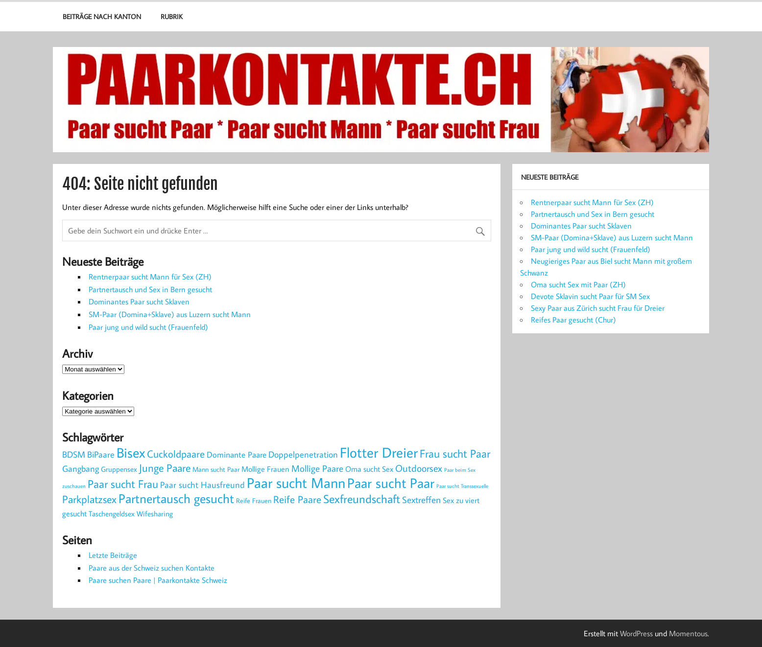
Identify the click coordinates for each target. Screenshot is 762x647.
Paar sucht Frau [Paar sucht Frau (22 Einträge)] (123, 484)
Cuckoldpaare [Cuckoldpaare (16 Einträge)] (176, 454)
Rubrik (172, 16)
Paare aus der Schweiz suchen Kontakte (151, 568)
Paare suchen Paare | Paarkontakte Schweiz (158, 580)
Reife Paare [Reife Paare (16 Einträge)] (297, 499)
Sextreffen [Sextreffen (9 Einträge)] (421, 500)
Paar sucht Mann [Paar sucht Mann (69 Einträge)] (296, 483)
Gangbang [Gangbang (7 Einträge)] (80, 468)
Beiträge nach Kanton (102, 16)
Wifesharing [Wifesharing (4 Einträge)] (155, 513)
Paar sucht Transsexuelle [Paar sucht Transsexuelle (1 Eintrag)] (462, 486)
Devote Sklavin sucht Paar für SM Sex (590, 296)
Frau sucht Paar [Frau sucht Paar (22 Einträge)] (455, 453)
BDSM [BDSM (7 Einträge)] (73, 454)
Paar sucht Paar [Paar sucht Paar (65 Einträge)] (390, 483)
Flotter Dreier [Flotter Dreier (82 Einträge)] (379, 452)
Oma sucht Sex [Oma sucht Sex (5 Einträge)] (369, 468)
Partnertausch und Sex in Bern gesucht (150, 289)
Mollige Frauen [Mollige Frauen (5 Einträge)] (265, 468)
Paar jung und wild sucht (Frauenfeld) (148, 327)
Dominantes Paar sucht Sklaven (139, 301)
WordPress (636, 633)
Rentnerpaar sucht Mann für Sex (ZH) (150, 276)
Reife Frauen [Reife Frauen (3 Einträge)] (253, 500)
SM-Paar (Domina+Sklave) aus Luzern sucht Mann (170, 314)
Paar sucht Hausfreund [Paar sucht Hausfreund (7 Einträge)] (202, 484)
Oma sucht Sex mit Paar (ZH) (578, 284)
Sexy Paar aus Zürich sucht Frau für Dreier (598, 308)
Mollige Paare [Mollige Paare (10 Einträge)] (317, 468)
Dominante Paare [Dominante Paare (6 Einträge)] (236, 454)
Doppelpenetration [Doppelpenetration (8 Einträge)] (303, 454)
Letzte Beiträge (113, 555)
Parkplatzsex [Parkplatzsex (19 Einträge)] (89, 499)
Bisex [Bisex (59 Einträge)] (131, 452)
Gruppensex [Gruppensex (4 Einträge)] (119, 469)
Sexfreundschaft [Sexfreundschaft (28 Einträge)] (361, 498)
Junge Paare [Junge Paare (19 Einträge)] (164, 468)
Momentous (688, 633)
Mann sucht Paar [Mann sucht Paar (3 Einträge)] (215, 469)
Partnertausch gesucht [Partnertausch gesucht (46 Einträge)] (176, 498)
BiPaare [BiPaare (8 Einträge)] (101, 454)
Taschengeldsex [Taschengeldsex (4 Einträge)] (112, 513)
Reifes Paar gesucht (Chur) (573, 319)
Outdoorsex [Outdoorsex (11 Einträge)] (418, 468)
